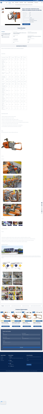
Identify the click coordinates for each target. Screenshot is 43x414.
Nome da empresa (24, 333)
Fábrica (25, 2)
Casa (6, 2)
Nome (3, 333)
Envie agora (21, 347)
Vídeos (13, 2)
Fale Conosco (36, 2)
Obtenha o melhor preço (5, 326)
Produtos (10, 2)
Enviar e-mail (28, 364)
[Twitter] (41, 208)
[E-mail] (41, 202)
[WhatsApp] (41, 204)
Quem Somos (21, 2)
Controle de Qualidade (30, 2)
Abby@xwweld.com (6, 0)
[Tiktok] (41, 213)
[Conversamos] (41, 205)
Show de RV (16, 2)
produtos (2, 359)
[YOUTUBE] (41, 211)
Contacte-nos (2, 360)
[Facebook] (41, 207)
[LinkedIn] (41, 210)
